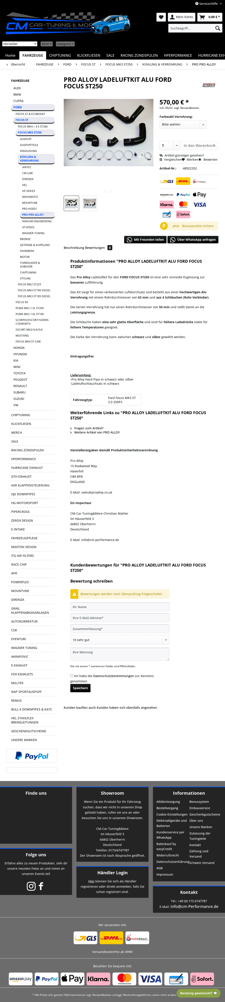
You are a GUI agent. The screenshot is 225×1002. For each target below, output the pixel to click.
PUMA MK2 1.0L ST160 (30, 314)
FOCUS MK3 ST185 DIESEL (34, 296)
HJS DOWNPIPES (23, 494)
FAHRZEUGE (20, 80)
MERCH (16, 432)
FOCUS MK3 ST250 (30, 132)
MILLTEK (17, 683)
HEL (24, 185)
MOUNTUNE (30, 203)
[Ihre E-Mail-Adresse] (119, 617)
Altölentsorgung (168, 802)
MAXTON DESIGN (23, 547)
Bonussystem (199, 802)
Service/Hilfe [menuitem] (207, 4)
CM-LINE (27, 173)
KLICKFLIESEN (21, 424)
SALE (14, 441)
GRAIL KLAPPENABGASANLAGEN (30, 610)
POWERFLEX (20, 582)
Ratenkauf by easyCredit (166, 846)
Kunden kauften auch (80, 707)
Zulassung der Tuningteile (199, 836)
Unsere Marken (200, 827)
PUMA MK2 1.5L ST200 (30, 308)
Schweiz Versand (201, 863)
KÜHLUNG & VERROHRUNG (29, 158)
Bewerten (208, 159)
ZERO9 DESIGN (22, 520)
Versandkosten (101, 995)
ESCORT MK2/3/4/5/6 (29, 330)
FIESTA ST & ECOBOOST (30, 114)
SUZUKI (18, 399)
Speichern (80, 688)
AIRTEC (26, 167)
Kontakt (195, 845)
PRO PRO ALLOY (33, 215)
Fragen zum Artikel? (86, 428)
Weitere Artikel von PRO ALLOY (95, 432)
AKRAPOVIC (19, 656)
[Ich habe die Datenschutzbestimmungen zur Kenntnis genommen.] (71, 675)
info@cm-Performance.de (194, 906)
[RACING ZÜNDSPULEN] (139, 55)
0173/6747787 (119, 850)
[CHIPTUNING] (60, 55)
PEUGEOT (20, 379)
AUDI (17, 88)
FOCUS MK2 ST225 (29, 284)
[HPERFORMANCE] (178, 55)
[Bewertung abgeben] (119, 640)
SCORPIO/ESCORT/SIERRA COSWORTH (32, 322)
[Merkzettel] (161, 17)
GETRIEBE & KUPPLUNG (35, 245)
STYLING (25, 278)
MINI (16, 367)
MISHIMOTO (30, 197)
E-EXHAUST (19, 665)
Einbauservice (199, 808)
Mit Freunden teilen (145, 239)
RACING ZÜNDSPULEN (27, 450)
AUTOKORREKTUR (24, 621)
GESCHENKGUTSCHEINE (28, 731)
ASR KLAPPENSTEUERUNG (30, 485)
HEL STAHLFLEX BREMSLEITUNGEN (24, 720)
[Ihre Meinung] (119, 654)
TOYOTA (19, 373)
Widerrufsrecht (167, 855)
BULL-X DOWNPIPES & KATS (31, 709)
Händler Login (112, 873)
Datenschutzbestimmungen (113, 676)
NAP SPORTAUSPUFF (26, 692)
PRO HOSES (29, 209)
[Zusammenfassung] (119, 628)
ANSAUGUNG (28, 151)
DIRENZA (28, 179)
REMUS (16, 700)
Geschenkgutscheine (204, 814)
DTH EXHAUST (21, 476)
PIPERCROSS (20, 512)
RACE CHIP (19, 564)
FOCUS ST (22, 120)
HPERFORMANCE (23, 459)
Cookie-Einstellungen (172, 814)
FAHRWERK (27, 251)
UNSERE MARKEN (24, 740)
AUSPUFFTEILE (29, 145)
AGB (159, 868)
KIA (15, 360)
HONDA (19, 348)
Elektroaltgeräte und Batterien (171, 823)
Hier (91, 881)
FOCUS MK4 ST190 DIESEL (34, 290)
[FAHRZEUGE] (32, 55)
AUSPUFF (25, 139)
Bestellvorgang (167, 808)
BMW (17, 94)
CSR (14, 630)
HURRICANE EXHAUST (27, 468)
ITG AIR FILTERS (22, 556)
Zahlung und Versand (198, 853)
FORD (17, 107)
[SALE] (110, 55)
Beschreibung (74, 248)
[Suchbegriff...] (195, 28)
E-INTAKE (18, 529)
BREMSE (25, 239)
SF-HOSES (28, 227)
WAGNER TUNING (33, 233)
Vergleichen (171, 159)
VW (15, 405)
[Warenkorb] (209, 17)
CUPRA (18, 101)
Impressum (164, 874)
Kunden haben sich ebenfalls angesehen (127, 707)
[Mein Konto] (181, 17)
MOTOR (25, 257)
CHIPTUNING (28, 272)
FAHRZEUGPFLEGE (24, 538)
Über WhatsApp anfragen (193, 239)
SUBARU (19, 392)
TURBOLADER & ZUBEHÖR (30, 264)
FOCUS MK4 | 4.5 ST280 (33, 126)
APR (14, 573)
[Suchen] (217, 28)
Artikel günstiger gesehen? (182, 155)
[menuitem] (195, 28)
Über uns (196, 820)
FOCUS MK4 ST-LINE (28, 341)
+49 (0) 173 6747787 (192, 901)
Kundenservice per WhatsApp (170, 835)
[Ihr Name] (119, 606)
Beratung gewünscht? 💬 (198, 993)
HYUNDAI (20, 354)
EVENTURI (18, 639)
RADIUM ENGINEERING (37, 221)
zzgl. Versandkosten (186, 108)
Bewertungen (98, 248)
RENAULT (20, 386)
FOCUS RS (22, 302)
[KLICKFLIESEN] (88, 55)
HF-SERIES (28, 191)
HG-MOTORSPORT (24, 503)
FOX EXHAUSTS (22, 674)
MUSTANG (22, 335)
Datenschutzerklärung (172, 862)
